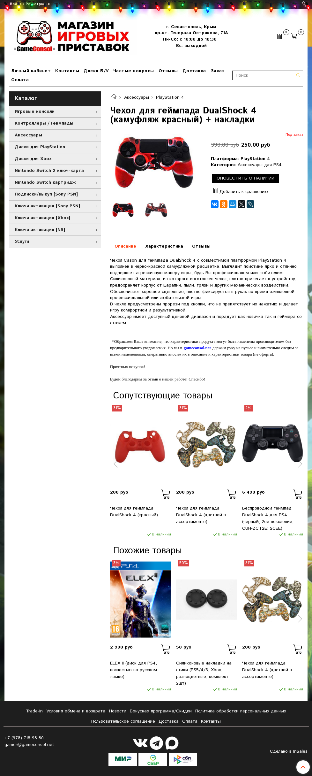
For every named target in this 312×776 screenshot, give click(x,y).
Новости (117, 711)
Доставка (194, 71)
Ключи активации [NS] (40, 230)
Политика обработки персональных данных (240, 711)
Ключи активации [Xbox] (42, 218)
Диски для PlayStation (40, 147)
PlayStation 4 (170, 97)
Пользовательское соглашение (123, 721)
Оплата (20, 80)
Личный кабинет (31, 71)
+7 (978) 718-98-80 (24, 738)
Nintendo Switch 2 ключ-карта (49, 170)
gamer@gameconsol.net (29, 744)
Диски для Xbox (33, 159)
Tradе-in (34, 711)
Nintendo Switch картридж (45, 182)
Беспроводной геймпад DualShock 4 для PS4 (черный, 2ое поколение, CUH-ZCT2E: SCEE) (267, 518)
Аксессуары (136, 97)
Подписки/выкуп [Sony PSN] (46, 194)
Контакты (67, 71)
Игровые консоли (35, 111)
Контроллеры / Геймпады (44, 123)
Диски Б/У (96, 71)
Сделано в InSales (289, 751)
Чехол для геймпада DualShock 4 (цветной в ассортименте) (201, 515)
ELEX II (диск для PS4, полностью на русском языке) (133, 670)
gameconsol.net (197, 347)
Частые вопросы (133, 71)
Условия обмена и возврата (75, 711)
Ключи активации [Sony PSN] (47, 206)
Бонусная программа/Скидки (161, 711)
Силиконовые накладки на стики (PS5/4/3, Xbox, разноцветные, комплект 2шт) (204, 673)
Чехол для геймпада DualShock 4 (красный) (134, 511)
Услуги (22, 241)
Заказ (218, 71)
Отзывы (168, 71)
